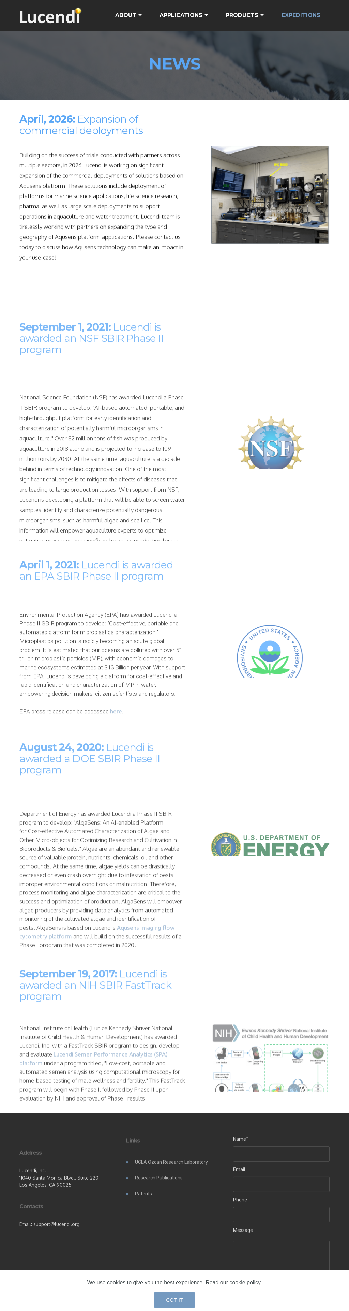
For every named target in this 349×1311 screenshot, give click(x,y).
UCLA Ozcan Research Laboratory (171, 1167)
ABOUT (125, 15)
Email (239, 1172)
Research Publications (159, 1183)
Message (243, 1232)
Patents (143, 1198)
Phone (240, 1202)
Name (239, 1141)
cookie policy (244, 1299)
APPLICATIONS (181, 15)
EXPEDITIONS (301, 15)
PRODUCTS (242, 15)
